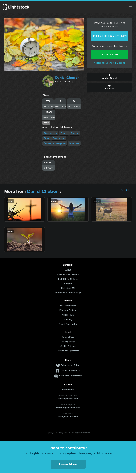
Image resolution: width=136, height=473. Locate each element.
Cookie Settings (68, 346)
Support (68, 283)
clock (74, 133)
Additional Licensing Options (109, 63)
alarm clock (50, 133)
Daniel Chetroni (67, 77)
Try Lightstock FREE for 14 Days (109, 36)
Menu (130, 7)
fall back (74, 143)
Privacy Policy (68, 341)
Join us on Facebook (70, 370)
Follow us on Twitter (70, 365)
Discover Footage (68, 310)
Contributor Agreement (68, 350)
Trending (68, 319)
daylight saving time (55, 143)
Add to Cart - (109, 54)
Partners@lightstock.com (68, 407)
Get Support (68, 389)
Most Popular (68, 314)
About (68, 269)
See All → (126, 190)
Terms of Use (68, 336)
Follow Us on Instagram (70, 375)
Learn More (68, 464)
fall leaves (59, 138)
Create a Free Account (68, 274)
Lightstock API (68, 287)
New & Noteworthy (68, 323)
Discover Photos (68, 305)
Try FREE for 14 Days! (68, 278)
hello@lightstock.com (68, 416)
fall (46, 138)
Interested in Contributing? (68, 292)
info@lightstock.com (68, 398)
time (64, 133)
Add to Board (109, 77)
